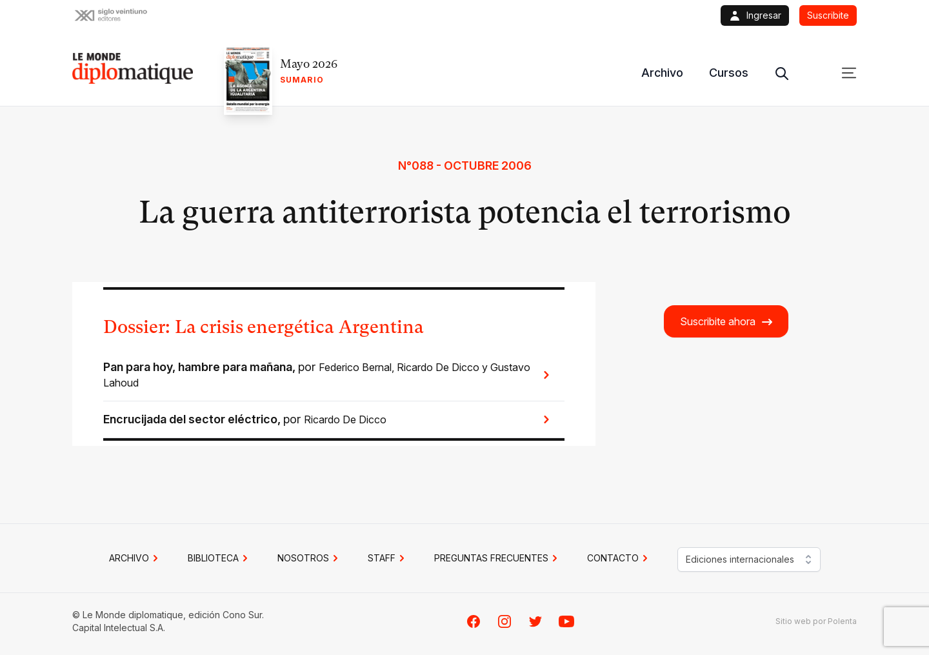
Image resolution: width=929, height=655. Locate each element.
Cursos (728, 72)
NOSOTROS (309, 558)
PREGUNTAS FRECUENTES (497, 558)
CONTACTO (619, 558)
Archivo (662, 72)
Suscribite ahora (727, 321)
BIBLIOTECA (220, 558)
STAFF (388, 558)
